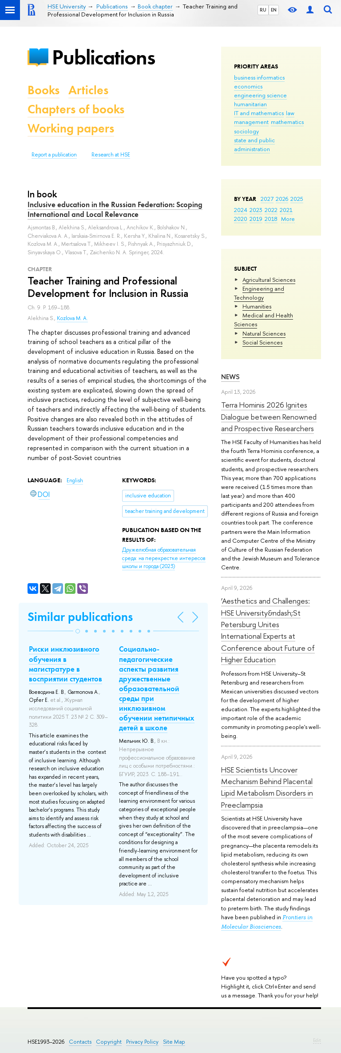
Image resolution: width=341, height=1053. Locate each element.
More (288, 219)
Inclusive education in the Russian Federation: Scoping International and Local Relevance (115, 209)
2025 (296, 199)
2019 (256, 219)
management (251, 122)
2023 (256, 210)
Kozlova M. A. (72, 318)
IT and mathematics (259, 113)
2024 (240, 210)
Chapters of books (76, 109)
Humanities (256, 306)
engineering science (260, 95)
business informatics (259, 77)
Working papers (71, 128)
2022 (271, 210)
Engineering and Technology (259, 292)
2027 (267, 199)
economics (248, 86)
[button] (77, 631)
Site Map (174, 1041)
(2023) (164, 558)
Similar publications (80, 617)
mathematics (287, 122)
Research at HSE (110, 154)
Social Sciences (262, 342)
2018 (271, 219)
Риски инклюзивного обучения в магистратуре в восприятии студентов (65, 663)
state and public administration (254, 144)
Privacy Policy (142, 1041)
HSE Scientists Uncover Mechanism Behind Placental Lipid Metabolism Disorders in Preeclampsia (267, 787)
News (230, 376)
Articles (88, 90)
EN (274, 10)
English (75, 480)
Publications (103, 57)
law (290, 113)
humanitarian (250, 104)
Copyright (109, 1041)
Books (43, 90)
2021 (286, 210)
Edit (317, 1040)
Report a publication (54, 154)
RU (263, 10)
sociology (246, 131)
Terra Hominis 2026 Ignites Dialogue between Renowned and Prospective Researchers (269, 416)
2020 (240, 219)
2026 (282, 199)
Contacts (80, 1041)
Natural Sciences (263, 333)
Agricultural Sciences (268, 280)
